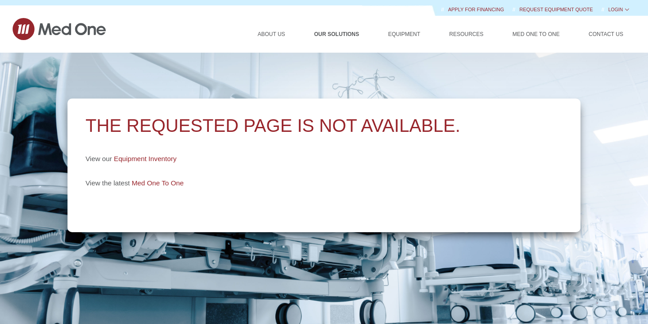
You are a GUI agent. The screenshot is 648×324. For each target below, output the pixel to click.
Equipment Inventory (145, 158)
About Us (271, 34)
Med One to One (536, 34)
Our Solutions (336, 34)
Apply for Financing (476, 9)
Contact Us (606, 34)
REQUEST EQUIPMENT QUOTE (556, 9)
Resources (466, 34)
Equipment (404, 34)
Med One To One (158, 183)
